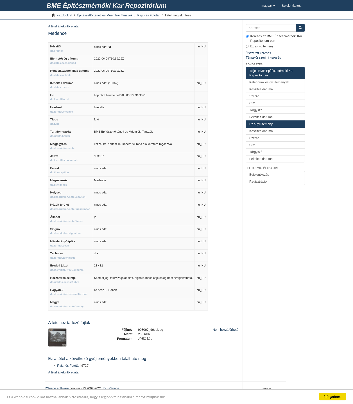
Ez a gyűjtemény (260, 46)
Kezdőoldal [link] (64, 15)
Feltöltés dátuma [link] (261, 117)
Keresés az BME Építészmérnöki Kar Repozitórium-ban (274, 38)
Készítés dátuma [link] (261, 89)
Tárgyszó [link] (255, 110)
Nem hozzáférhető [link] (225, 329)
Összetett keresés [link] (258, 53)
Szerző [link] (254, 96)
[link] (107, 5)
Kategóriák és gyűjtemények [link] (269, 82)
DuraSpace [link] (111, 388)
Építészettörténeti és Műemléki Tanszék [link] (104, 15)
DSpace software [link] (57, 388)
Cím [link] (252, 103)
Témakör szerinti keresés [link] (263, 57)
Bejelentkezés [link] (259, 174)
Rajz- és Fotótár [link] (148, 15)
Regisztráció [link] (258, 181)
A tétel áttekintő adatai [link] (63, 26)
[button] (268, 5)
